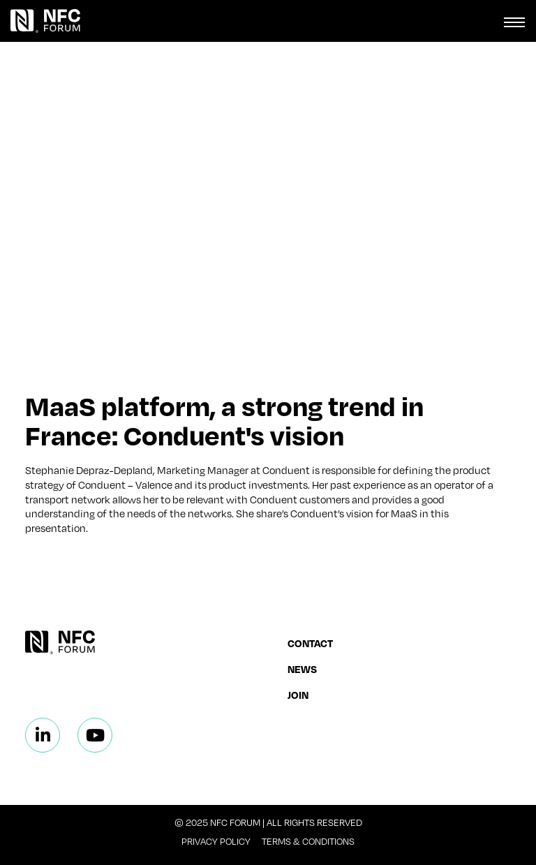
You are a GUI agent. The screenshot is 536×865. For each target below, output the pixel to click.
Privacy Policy (216, 841)
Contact (310, 643)
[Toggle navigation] (514, 21)
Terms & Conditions (308, 841)
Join (298, 694)
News (302, 669)
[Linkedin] (42, 735)
